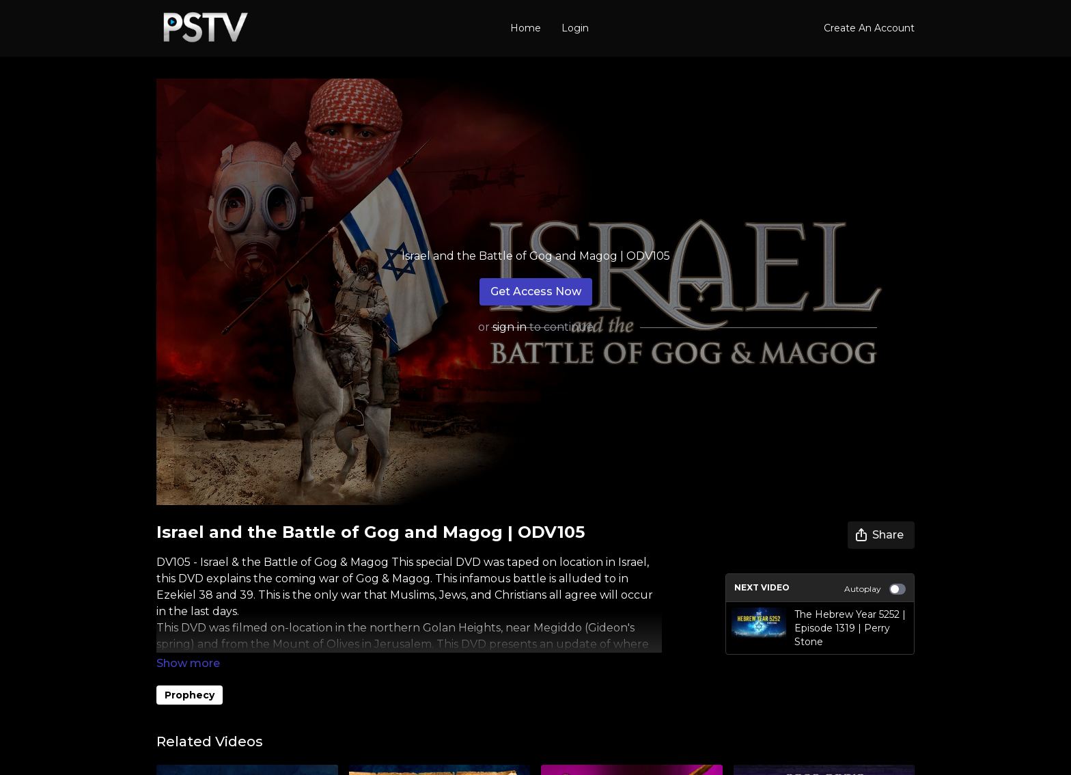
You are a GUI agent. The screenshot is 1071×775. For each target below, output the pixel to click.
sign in (509, 327)
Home (525, 28)
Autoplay (875, 589)
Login (575, 28)
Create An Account (869, 28)
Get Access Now (535, 291)
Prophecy (189, 695)
